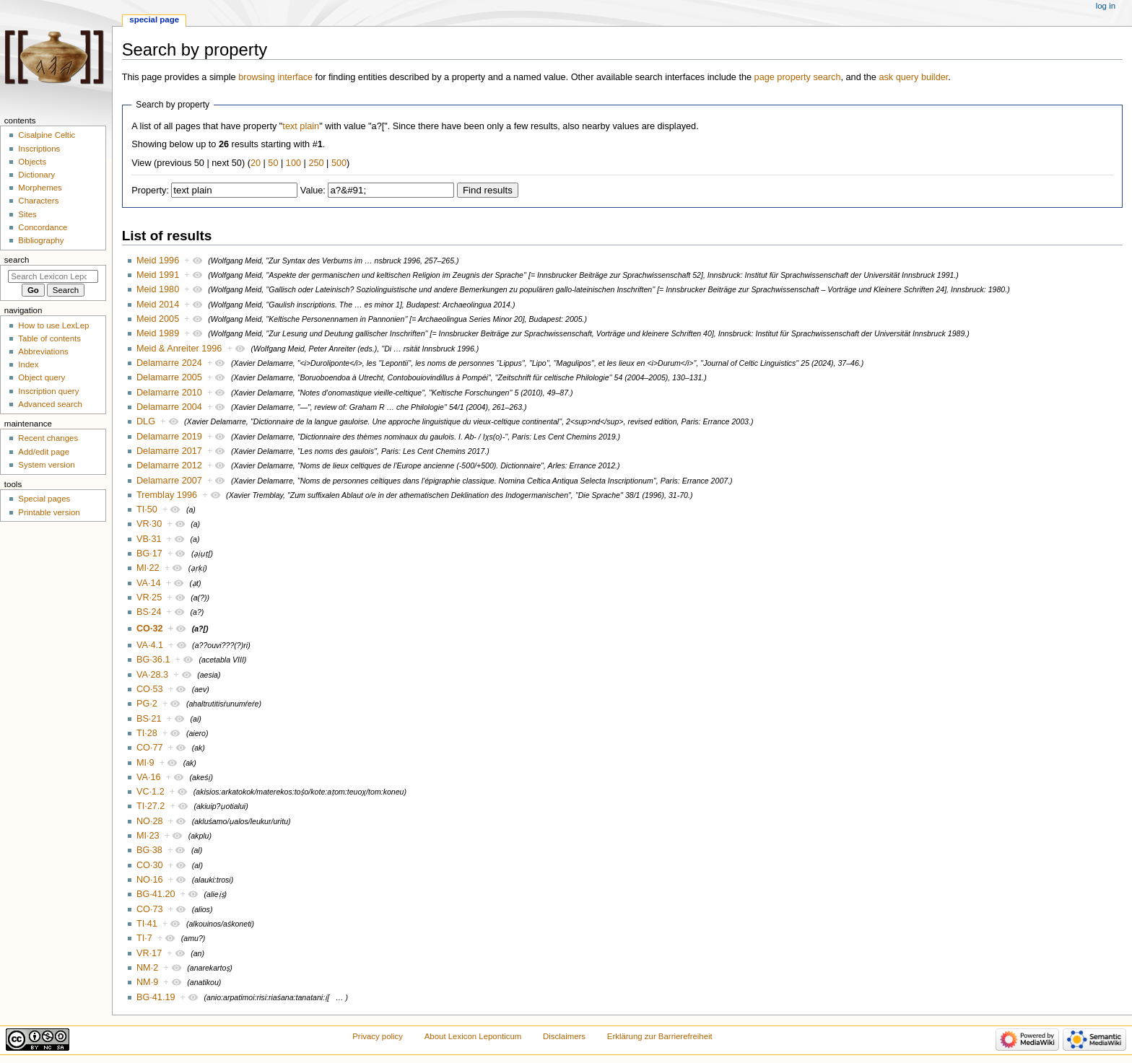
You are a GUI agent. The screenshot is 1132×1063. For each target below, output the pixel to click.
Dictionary (36, 174)
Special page (154, 19)
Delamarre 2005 (169, 377)
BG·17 (149, 553)
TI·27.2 (150, 806)
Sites (27, 214)
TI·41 (146, 924)
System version (46, 464)
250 (315, 163)
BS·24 (149, 612)
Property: (149, 190)
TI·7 (144, 938)
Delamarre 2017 (169, 451)
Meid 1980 (157, 289)
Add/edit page (43, 451)
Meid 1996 (157, 260)
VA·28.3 (152, 675)
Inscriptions (39, 148)
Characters (38, 200)
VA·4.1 (149, 645)
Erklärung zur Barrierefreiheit (660, 1036)
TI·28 (146, 733)
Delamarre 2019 (169, 437)
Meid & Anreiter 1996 (179, 349)
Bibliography (41, 240)
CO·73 (149, 909)
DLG (145, 421)
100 (293, 163)
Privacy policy (377, 1036)
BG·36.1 (153, 660)
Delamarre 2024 (169, 363)
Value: (313, 190)
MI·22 (148, 568)
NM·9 (147, 982)
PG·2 (146, 704)
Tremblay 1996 (166, 495)
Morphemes (39, 187)
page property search (797, 77)
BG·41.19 (155, 997)
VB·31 (149, 539)
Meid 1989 (157, 333)
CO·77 (149, 748)
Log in (1105, 5)
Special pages (44, 498)
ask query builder (913, 77)
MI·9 (145, 763)
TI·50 (146, 509)
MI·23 (148, 836)
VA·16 (148, 777)
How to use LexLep (53, 325)
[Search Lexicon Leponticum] (53, 276)
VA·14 (148, 583)
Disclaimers (564, 1036)
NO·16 (149, 880)
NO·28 (149, 821)
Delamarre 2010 (169, 393)
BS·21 (149, 719)
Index (28, 364)
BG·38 (149, 850)
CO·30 (149, 865)
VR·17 (149, 953)
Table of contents (49, 338)
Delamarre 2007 (169, 481)
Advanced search (50, 404)
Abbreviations (43, 351)
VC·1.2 (150, 792)
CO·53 (149, 689)
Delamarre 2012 (169, 465)
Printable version (48, 512)
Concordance (42, 227)
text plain (300, 126)
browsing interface (275, 77)
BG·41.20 (155, 894)
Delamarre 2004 (169, 407)
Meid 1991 (157, 275)
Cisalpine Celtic (46, 135)
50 (273, 163)
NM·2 (147, 968)
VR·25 (149, 597)
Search (17, 259)
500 (339, 163)
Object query (41, 377)
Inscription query (48, 391)
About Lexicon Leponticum (473, 1036)
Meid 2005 (157, 319)
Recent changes (48, 438)
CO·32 (149, 629)
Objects (32, 161)
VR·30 (149, 524)
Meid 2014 (157, 304)
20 (256, 163)
